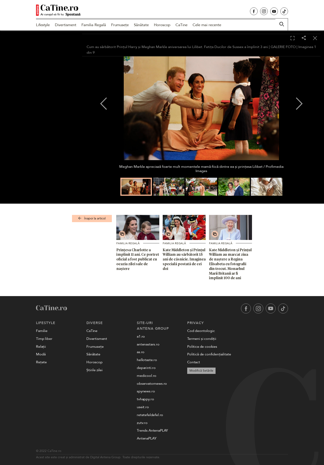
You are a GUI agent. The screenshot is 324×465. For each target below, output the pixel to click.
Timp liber (44, 338)
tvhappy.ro (145, 399)
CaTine (181, 25)
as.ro (140, 352)
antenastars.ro (148, 344)
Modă (40, 354)
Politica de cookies (202, 346)
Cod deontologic (201, 330)
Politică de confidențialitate (209, 354)
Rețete (41, 362)
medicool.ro (146, 375)
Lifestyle (43, 25)
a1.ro (141, 336)
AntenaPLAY (146, 438)
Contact (193, 362)
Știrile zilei (94, 370)
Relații (41, 346)
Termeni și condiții (201, 338)
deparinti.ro (146, 367)
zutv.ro (142, 422)
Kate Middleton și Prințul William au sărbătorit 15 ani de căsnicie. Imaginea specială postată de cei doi (184, 259)
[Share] (303, 38)
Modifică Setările (201, 370)
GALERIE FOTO (283, 46)
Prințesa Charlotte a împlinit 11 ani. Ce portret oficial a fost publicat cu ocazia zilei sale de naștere (137, 259)
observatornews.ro (152, 383)
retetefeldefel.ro (150, 414)
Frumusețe (120, 25)
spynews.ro (146, 391)
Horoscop (162, 25)
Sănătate (141, 25)
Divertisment (65, 25)
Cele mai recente (207, 25)
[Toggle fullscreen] (292, 38)
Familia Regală (93, 25)
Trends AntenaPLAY (152, 430)
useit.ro (143, 407)
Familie (41, 330)
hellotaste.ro (147, 359)
